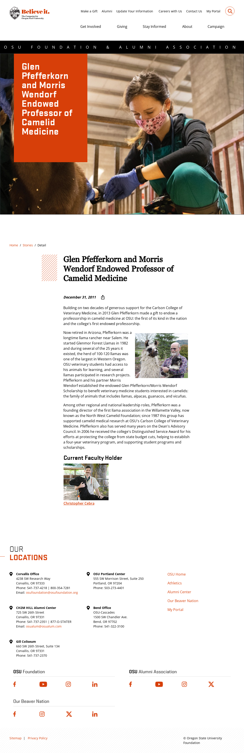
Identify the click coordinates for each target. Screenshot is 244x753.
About (187, 26)
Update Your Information (134, 11)
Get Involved (90, 26)
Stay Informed (154, 26)
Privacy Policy (37, 738)
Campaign (216, 26)
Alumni (107, 11)
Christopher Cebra (79, 503)
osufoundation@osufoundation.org (52, 592)
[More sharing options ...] (102, 297)
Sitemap (15, 738)
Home (13, 245)
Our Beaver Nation (182, 600)
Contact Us (194, 11)
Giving (122, 26)
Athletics (174, 583)
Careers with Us (170, 11)
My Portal (213, 11)
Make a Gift (89, 11)
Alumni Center (179, 591)
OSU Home (176, 574)
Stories (28, 245)
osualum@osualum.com (44, 626)
